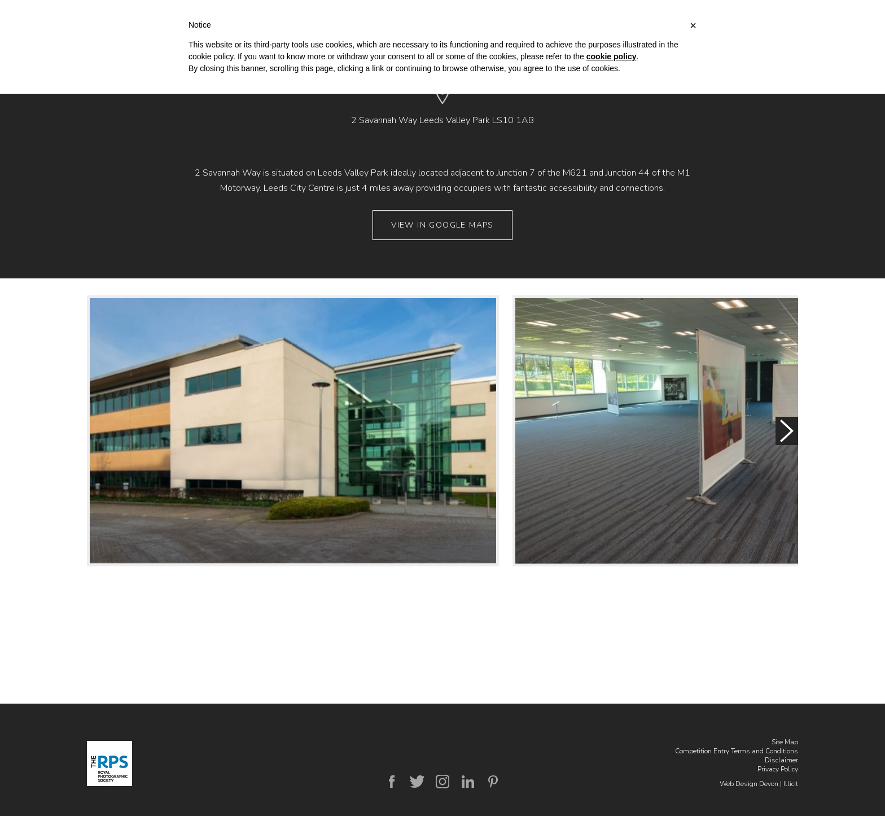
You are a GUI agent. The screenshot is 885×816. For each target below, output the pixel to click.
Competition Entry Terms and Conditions (736, 751)
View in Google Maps (442, 225)
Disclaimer (781, 760)
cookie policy (611, 56)
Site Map (785, 742)
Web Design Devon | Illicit (759, 783)
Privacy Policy (777, 769)
